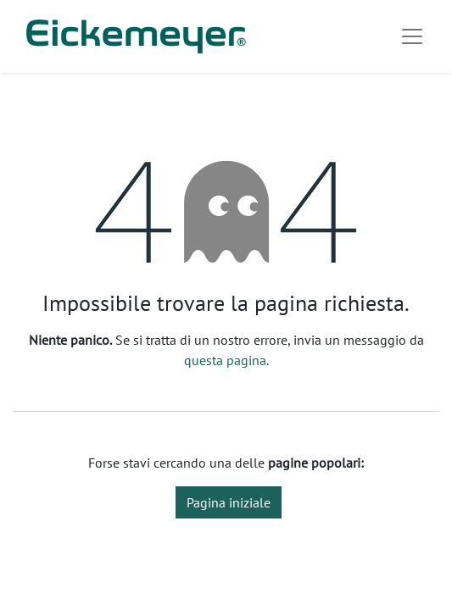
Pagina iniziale (229, 502)
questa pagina (225, 360)
